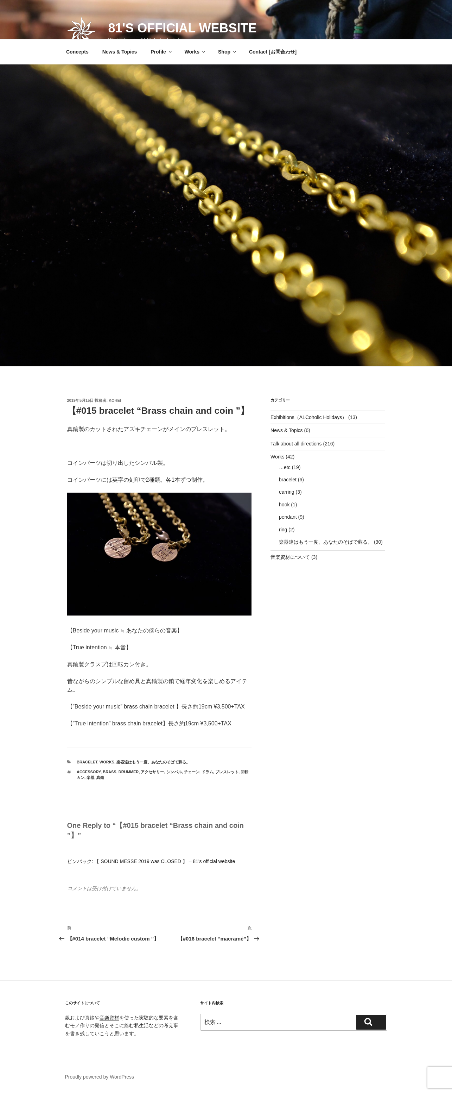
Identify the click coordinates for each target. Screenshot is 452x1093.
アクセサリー (152, 772)
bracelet (87, 762)
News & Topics (119, 52)
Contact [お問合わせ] (273, 52)
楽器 (90, 777)
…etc (285, 467)
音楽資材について (290, 557)
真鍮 (100, 777)
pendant (288, 517)
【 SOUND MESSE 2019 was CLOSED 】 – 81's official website (164, 861)
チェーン (191, 772)
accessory (89, 772)
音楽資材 (109, 1017)
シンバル (174, 772)
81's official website (182, 28)
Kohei (115, 400)
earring (286, 492)
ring (283, 529)
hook (284, 504)
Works (195, 52)
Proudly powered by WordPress (99, 1077)
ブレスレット (226, 772)
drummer (129, 772)
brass (109, 772)
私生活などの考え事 (156, 1025)
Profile (162, 52)
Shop (227, 52)
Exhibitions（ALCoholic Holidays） (308, 417)
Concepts (77, 52)
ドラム (207, 772)
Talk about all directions (296, 443)
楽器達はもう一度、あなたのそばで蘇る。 (153, 762)
